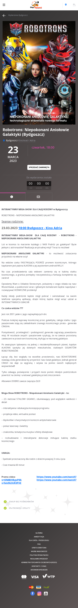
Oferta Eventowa (39, 548)
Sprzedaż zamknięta (39, 167)
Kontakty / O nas (39, 566)
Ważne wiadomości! (39, 551)
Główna (39, 533)
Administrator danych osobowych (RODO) (39, 562)
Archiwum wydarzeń (39, 570)
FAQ (39, 544)
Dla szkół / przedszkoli (39, 540)
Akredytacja (39, 537)
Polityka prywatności (39, 555)
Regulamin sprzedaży (39, 559)
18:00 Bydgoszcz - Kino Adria (40, 228)
